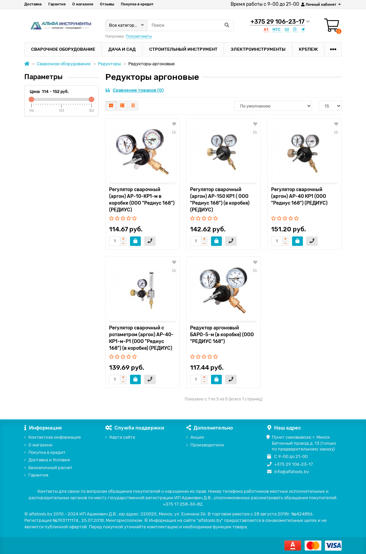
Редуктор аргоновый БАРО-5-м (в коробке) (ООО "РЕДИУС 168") (222, 334)
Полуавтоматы (139, 36)
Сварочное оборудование (63, 49)
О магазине (82, 4)
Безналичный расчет (50, 467)
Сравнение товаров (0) (134, 90)
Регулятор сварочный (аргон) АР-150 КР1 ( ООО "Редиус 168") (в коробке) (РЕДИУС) (220, 200)
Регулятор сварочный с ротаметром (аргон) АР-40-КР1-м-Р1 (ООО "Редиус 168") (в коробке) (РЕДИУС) (141, 338)
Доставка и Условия (49, 459)
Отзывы (107, 4)
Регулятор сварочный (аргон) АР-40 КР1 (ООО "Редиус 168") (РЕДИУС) (299, 196)
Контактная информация (54, 437)
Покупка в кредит (137, 4)
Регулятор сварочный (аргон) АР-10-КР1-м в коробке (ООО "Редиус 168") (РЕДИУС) (142, 200)
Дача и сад (122, 49)
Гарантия (57, 4)
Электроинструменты (258, 49)
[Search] (190, 25)
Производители (207, 444)
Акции (197, 437)
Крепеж (308, 49)
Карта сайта (122, 437)
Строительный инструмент (183, 49)
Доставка (33, 4)
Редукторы (109, 63)
